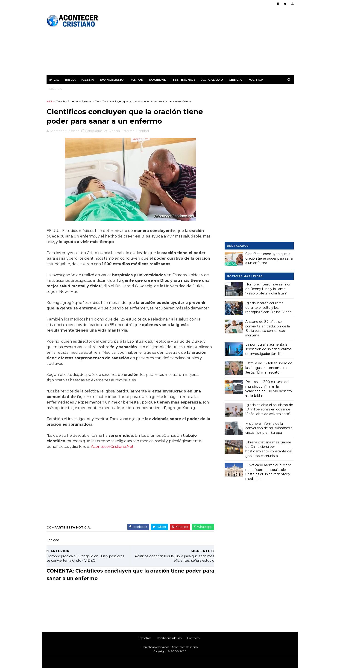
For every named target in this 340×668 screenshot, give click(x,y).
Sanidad (87, 101)
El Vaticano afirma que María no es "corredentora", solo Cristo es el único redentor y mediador (268, 472)
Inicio (54, 79)
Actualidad (212, 79)
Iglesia (87, 79)
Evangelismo (112, 79)
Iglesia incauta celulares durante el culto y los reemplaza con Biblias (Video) (269, 307)
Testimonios (184, 79)
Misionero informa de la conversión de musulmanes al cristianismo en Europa (269, 428)
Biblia (70, 79)
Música (55, 89)
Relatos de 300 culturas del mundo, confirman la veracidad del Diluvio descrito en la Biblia (268, 389)
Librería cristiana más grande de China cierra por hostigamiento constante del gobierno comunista (268, 449)
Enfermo (73, 101)
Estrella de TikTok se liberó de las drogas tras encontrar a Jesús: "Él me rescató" (268, 367)
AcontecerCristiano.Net (112, 446)
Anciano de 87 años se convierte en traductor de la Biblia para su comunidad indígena (267, 328)
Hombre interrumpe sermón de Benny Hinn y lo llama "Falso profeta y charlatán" (268, 288)
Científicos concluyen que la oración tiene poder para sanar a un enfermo (269, 258)
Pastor (136, 79)
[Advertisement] (210, 42)
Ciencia (235, 79)
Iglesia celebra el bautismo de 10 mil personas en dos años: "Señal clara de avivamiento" (269, 409)
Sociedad (158, 79)
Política (255, 79)
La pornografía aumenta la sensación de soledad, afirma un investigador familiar (268, 349)
